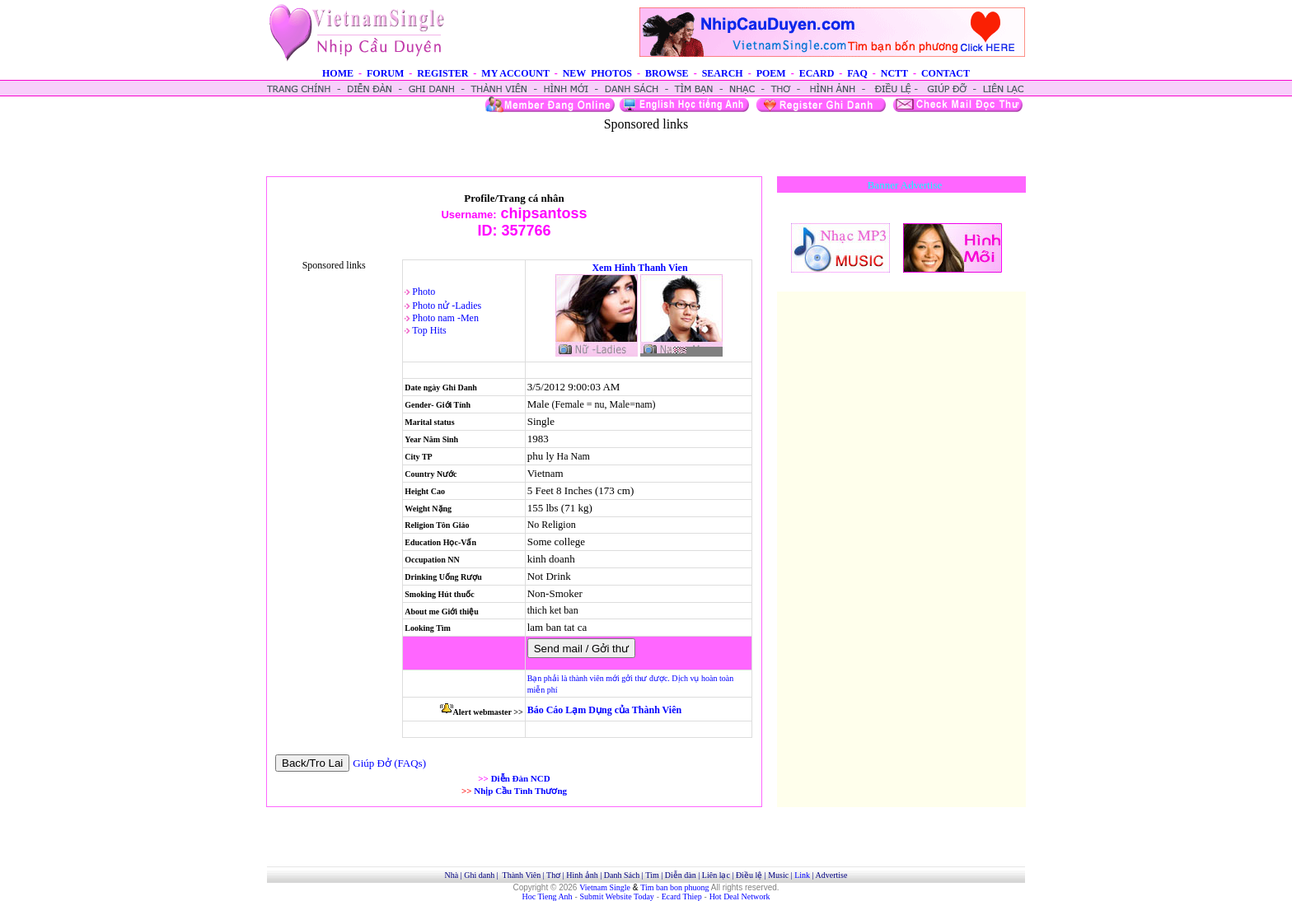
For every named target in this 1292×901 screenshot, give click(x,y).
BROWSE (667, 73)
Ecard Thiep (682, 896)
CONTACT (945, 73)
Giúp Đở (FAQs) (389, 763)
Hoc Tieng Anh (547, 896)
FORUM (385, 73)
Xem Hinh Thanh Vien (639, 267)
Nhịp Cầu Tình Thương (520, 791)
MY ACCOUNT (515, 73)
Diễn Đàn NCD (520, 778)
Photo (423, 291)
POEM (771, 73)
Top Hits (429, 330)
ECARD (817, 73)
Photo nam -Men (445, 318)
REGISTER (442, 73)
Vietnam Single (604, 887)
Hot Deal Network (739, 896)
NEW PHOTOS (597, 73)
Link (802, 875)
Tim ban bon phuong (674, 887)
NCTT (894, 73)
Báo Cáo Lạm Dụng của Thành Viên (604, 710)
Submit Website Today (617, 896)
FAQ (857, 73)
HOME (337, 73)
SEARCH (722, 73)
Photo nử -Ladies (446, 305)
